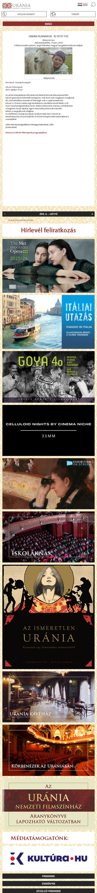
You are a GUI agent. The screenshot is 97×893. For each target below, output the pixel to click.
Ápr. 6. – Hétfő (49, 214)
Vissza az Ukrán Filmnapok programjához (26, 132)
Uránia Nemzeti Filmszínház (20, 220)
